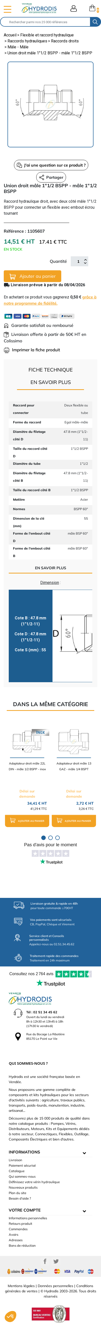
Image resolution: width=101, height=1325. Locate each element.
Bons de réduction (22, 1245)
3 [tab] (57, 838)
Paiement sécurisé (22, 1165)
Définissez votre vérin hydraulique (34, 1182)
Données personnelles (55, 1286)
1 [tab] (43, 838)
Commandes (18, 1229)
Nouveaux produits (23, 1187)
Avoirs (13, 1234)
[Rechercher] (45, 21)
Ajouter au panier (33, 276)
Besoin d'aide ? (20, 1198)
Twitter (56, 1261)
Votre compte (25, 1210)
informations (24, 1151)
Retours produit (20, 1224)
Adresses (15, 1240)
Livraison (15, 1160)
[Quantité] (78, 261)
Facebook (45, 1261)
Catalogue (16, 1171)
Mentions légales (21, 1286)
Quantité (58, 261)
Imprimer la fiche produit (32, 349)
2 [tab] (50, 838)
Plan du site (17, 1193)
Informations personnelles (28, 1218)
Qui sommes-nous (22, 1176)
